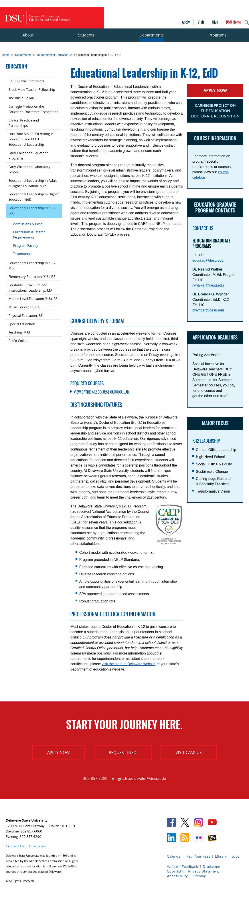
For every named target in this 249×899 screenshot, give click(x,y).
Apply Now (215, 90)
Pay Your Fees (198, 856)
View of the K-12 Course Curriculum (102, 392)
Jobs (235, 856)
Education (16, 66)
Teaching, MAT (19, 332)
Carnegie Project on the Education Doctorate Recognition (215, 111)
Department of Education (52, 55)
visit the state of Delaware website (129, 664)
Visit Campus (189, 752)
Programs (217, 35)
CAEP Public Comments (26, 81)
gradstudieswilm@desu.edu (142, 778)
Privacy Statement (203, 871)
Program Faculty (25, 245)
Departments (151, 35)
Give (215, 22)
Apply (186, 22)
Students (86, 35)
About (28, 35)
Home (6, 55)
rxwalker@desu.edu (208, 285)
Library (221, 856)
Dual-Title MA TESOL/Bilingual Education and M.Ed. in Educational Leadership (31, 139)
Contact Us (15, 846)
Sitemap (199, 876)
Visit (201, 22)
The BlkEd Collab (21, 98)
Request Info (122, 752)
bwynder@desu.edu (208, 310)
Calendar (174, 856)
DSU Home (233, 22)
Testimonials (22, 253)
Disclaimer (211, 867)
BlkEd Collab (18, 340)
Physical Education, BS (25, 315)
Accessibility (177, 876)
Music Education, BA (24, 307)
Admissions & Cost (27, 224)
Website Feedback (182, 867)
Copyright (175, 871)
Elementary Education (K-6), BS (31, 276)
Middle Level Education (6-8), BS (32, 298)
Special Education (21, 324)
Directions (37, 846)
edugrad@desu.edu (208, 260)
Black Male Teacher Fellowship (31, 89)
